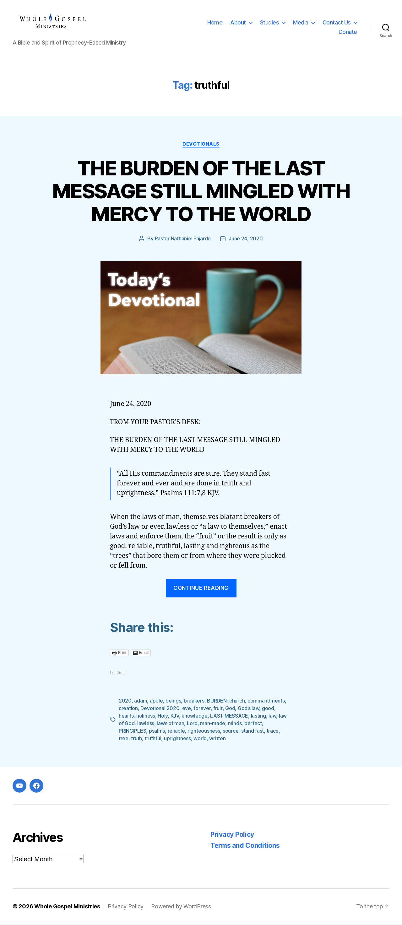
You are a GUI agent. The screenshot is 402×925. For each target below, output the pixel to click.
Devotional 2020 (159, 709)
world (200, 739)
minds (235, 724)
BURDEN (216, 701)
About (238, 23)
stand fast (252, 732)
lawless (145, 724)
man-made (212, 724)
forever (201, 709)
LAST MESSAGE (229, 717)
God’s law (248, 709)
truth (136, 739)
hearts (126, 717)
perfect (253, 724)
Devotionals (201, 145)
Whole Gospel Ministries (67, 907)
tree (123, 739)
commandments (266, 701)
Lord (192, 724)
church (237, 701)
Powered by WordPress (181, 907)
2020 (125, 701)
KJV (175, 717)
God (230, 709)
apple (156, 701)
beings (173, 701)
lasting (258, 717)
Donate (348, 32)
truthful (153, 739)
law (272, 717)
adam (140, 701)
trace (273, 732)
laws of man (170, 724)
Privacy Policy (232, 835)
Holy (163, 717)
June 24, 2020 (246, 240)
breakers (194, 701)
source (230, 732)
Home (214, 23)
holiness (145, 717)
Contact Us (337, 23)
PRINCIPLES (132, 732)
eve (186, 709)
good (268, 709)
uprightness (177, 739)
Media (300, 23)
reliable (176, 732)
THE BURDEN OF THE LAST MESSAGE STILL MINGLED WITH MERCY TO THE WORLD (201, 192)
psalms (157, 732)
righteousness (203, 732)
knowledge (195, 717)
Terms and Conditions (245, 846)
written (217, 739)
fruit (218, 709)
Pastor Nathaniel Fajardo (183, 240)
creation (128, 709)
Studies (269, 23)
